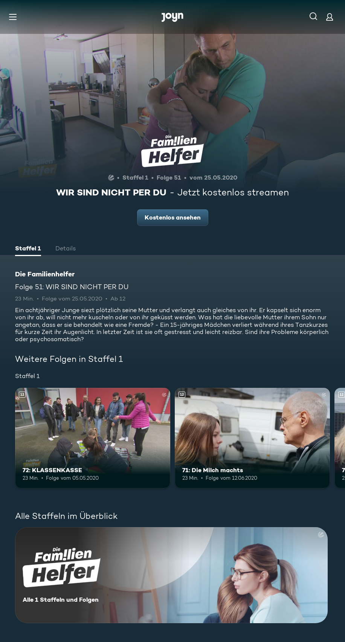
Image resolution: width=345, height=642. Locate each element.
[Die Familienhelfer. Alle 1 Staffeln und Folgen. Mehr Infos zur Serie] (171, 575)
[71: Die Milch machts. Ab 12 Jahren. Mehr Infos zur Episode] (252, 438)
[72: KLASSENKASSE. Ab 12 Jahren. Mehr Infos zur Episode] (92, 438)
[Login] (329, 16)
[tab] (28, 249)
